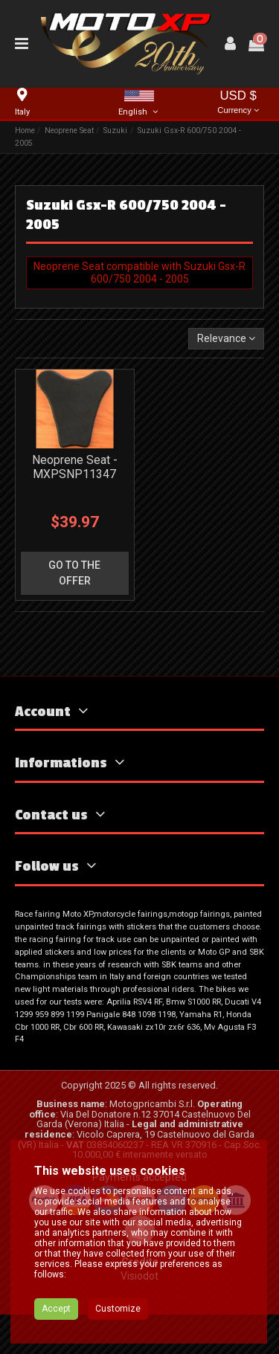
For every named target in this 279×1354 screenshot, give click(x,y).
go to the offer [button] (74, 573)
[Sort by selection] (226, 338)
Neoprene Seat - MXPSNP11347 (75, 467)
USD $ (238, 102)
